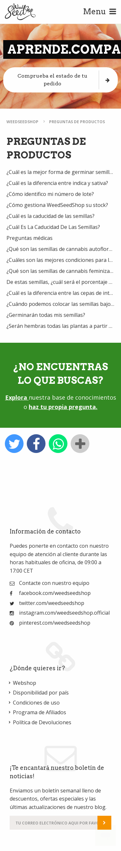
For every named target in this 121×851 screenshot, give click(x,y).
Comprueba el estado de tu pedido (63, 80)
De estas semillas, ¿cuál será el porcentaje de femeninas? (60, 281)
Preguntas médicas (29, 238)
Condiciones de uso (36, 702)
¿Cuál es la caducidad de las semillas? (50, 216)
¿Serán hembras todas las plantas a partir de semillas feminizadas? (60, 325)
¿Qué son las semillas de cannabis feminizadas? (60, 271)
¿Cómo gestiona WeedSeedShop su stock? (57, 205)
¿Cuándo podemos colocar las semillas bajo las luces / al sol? (60, 303)
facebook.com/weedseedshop (55, 593)
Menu (99, 11)
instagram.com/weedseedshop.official (64, 612)
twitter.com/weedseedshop (51, 603)
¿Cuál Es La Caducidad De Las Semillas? (53, 227)
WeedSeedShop (22, 121)
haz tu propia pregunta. (63, 407)
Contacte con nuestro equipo (54, 583)
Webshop (24, 682)
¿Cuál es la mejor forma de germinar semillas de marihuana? (60, 172)
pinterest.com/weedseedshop (54, 622)
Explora (17, 397)
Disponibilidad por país (41, 692)
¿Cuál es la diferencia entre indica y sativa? (57, 183)
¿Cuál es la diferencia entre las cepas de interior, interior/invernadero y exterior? (60, 292)
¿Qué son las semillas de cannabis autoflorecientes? (60, 249)
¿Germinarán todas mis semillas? (45, 314)
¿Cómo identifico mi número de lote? (50, 194)
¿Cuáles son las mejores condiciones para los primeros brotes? (60, 260)
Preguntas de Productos (77, 121)
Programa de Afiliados (39, 712)
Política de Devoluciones (42, 722)
